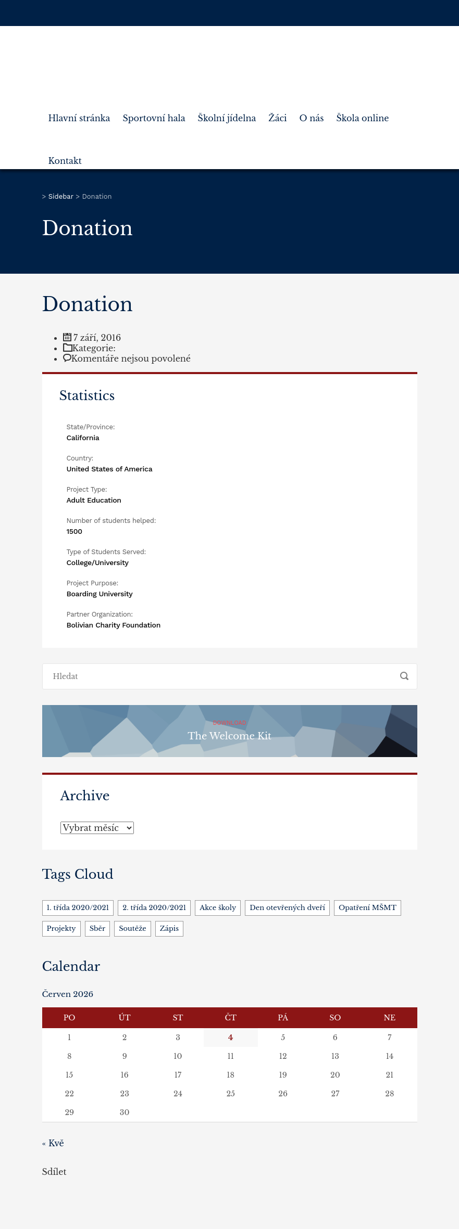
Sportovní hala (153, 114)
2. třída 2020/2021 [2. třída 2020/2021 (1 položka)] (154, 907)
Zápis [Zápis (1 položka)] (169, 928)
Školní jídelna (227, 114)
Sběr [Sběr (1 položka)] (98, 928)
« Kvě (53, 1143)
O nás (312, 114)
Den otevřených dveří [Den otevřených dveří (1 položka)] (287, 907)
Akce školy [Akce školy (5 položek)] (218, 907)
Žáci (277, 114)
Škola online (362, 114)
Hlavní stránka (79, 114)
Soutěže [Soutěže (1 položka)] (132, 928)
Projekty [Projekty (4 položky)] (61, 928)
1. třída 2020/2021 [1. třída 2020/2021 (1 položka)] (78, 907)
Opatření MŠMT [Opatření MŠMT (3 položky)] (367, 907)
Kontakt (65, 157)
